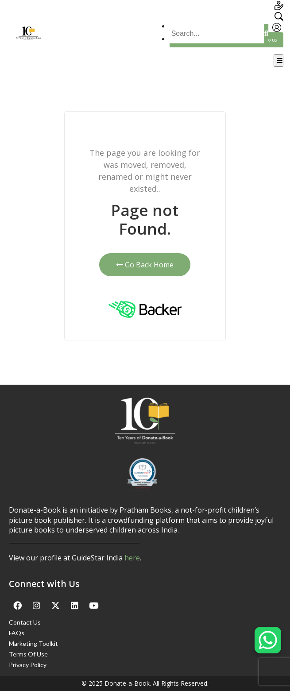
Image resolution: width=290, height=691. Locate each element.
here (132, 558)
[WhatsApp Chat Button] (268, 640)
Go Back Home (145, 265)
